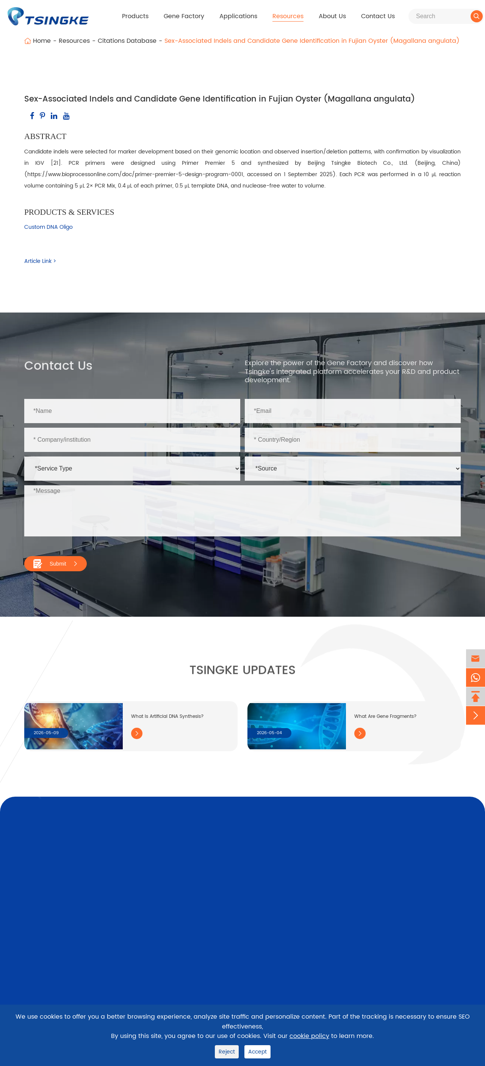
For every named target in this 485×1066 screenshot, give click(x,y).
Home (42, 41)
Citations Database (127, 41)
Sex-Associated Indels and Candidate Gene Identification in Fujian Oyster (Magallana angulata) (312, 41)
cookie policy (309, 1036)
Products (135, 16)
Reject (227, 1051)
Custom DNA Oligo (48, 227)
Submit (55, 563)
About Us (332, 16)
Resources (288, 16)
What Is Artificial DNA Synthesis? (167, 716)
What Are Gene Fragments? (385, 716)
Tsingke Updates (242, 675)
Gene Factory (184, 16)
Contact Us (378, 16)
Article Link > (40, 261)
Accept (257, 1051)
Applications (238, 16)
